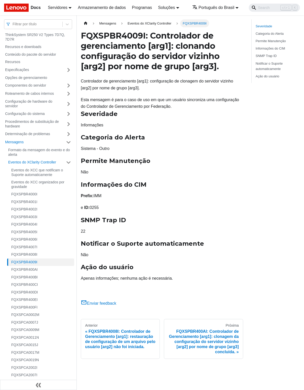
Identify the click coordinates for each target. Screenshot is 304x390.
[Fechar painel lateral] (38, 385)
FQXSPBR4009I (24, 262)
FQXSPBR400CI (24, 284)
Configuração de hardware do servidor (28, 103)
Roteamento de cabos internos (29, 93)
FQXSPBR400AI (24, 269)
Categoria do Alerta (270, 34)
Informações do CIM (270, 48)
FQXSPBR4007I (24, 247)
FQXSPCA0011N (25, 337)
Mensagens (14, 142)
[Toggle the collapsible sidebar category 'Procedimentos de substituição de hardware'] (68, 124)
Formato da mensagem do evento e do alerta (39, 152)
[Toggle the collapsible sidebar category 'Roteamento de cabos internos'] (68, 94)
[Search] (274, 8)
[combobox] (13, 24)
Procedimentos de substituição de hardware (32, 124)
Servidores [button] (57, 7)
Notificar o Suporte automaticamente (269, 66)
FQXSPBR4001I (24, 202)
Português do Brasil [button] (213, 7)
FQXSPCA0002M (25, 315)
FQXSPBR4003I (24, 217)
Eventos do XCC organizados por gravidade (37, 184)
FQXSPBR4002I (24, 209)
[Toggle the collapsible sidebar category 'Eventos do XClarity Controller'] (68, 162)
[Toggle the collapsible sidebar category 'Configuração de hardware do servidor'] (68, 104)
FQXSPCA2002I (24, 367)
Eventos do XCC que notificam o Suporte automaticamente (37, 172)
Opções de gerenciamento (26, 78)
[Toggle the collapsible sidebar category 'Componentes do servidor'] (68, 85)
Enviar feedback (98, 303)
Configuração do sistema (25, 114)
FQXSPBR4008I (24, 254)
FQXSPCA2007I (24, 375)
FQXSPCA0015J (24, 345)
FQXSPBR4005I (24, 232)
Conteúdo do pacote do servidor (30, 54)
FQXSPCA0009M (25, 330)
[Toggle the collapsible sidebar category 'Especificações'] (68, 70)
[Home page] (86, 23)
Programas (142, 7)
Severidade (264, 26)
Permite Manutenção (271, 41)
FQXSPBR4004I (24, 224)
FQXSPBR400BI (24, 277)
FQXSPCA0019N (25, 360)
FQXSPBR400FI (24, 307)
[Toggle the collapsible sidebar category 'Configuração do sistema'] (68, 114)
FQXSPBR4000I (24, 194)
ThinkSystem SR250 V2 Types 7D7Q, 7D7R (35, 37)
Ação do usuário (267, 76)
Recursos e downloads (23, 47)
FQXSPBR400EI (24, 300)
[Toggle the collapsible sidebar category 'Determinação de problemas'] (68, 134)
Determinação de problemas (27, 134)
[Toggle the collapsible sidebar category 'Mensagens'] (68, 142)
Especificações (17, 70)
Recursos (12, 62)
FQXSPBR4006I (24, 239)
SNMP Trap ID (266, 56)
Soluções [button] (166, 7)
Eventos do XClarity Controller (32, 162)
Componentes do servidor (25, 85)
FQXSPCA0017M (25, 352)
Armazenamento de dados (102, 7)
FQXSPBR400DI (24, 292)
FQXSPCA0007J (24, 322)
